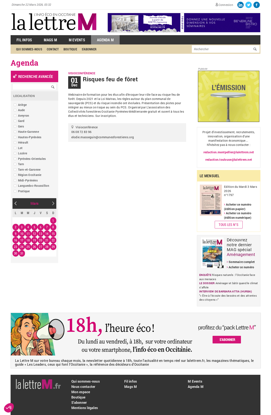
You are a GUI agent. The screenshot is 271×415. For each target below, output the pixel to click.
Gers (21, 126)
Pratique (24, 191)
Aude (21, 110)
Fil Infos (24, 39)
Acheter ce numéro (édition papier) (237, 206)
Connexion (225, 5)
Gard (21, 121)
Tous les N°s (228, 224)
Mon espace (80, 392)
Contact (53, 49)
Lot (20, 148)
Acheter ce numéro (241, 267)
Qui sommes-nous (29, 49)
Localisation (24, 96)
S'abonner (89, 49)
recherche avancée (35, 76)
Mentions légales (84, 407)
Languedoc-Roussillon (33, 186)
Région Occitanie (29, 175)
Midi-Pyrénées (28, 180)
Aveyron (23, 115)
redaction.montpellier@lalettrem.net (228, 152)
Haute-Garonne (28, 132)
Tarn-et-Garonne (29, 169)
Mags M (50, 39)
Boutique (70, 49)
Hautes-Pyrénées (29, 137)
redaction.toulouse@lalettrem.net (228, 160)
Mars (34, 203)
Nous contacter (83, 386)
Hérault (23, 142)
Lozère (22, 153)
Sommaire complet (242, 262)
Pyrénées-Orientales (32, 159)
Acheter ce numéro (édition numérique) (237, 215)
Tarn (21, 164)
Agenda (25, 63)
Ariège (22, 105)
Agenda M (105, 39)
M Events (77, 39)
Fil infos (130, 381)
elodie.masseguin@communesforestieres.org (102, 137)
